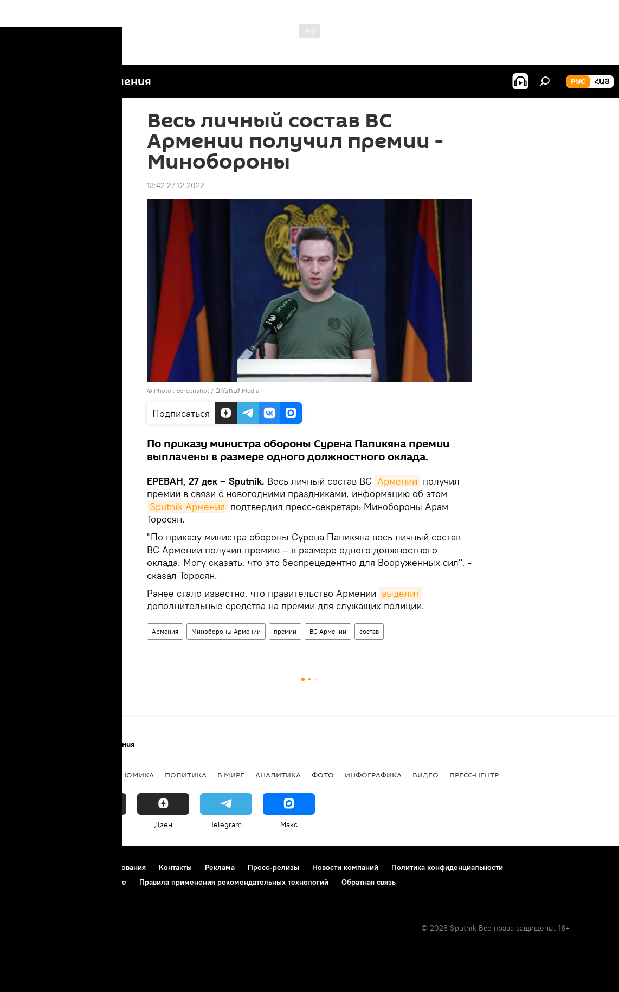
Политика (186, 775)
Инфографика (373, 775)
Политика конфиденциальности (447, 867)
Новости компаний (345, 867)
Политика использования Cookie (68, 882)
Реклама (220, 867)
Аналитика (278, 775)
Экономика (129, 775)
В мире (230, 775)
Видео (425, 775)
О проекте (29, 867)
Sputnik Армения (187, 506)
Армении (397, 481)
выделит (401, 593)
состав (369, 631)
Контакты (175, 867)
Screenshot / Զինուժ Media (217, 391)
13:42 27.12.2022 (175, 185)
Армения (165, 631)
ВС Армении (327, 631)
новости (29, 775)
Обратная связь (368, 882)
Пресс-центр (474, 775)
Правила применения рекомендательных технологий (233, 882)
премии (285, 631)
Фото (323, 775)
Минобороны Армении (226, 631)
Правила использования (103, 867)
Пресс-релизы (273, 867)
